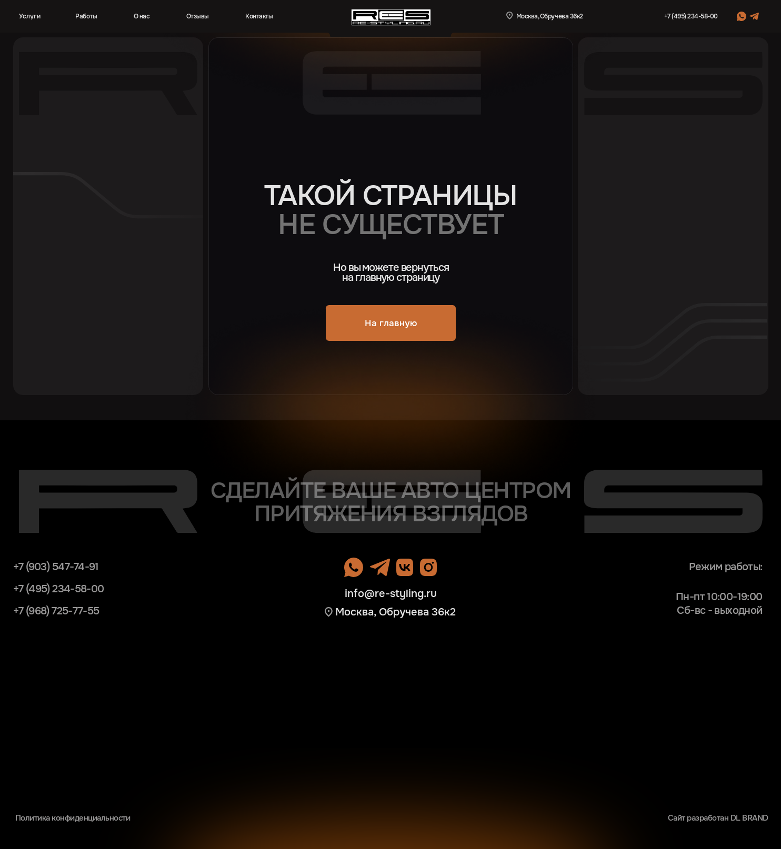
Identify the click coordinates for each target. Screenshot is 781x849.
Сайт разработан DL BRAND (718, 818)
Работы (86, 16)
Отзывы (197, 16)
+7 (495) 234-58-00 (691, 16)
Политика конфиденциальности (73, 818)
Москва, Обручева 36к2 (395, 612)
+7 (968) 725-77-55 (56, 611)
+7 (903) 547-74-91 (56, 566)
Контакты (259, 16)
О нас (142, 16)
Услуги (30, 16)
